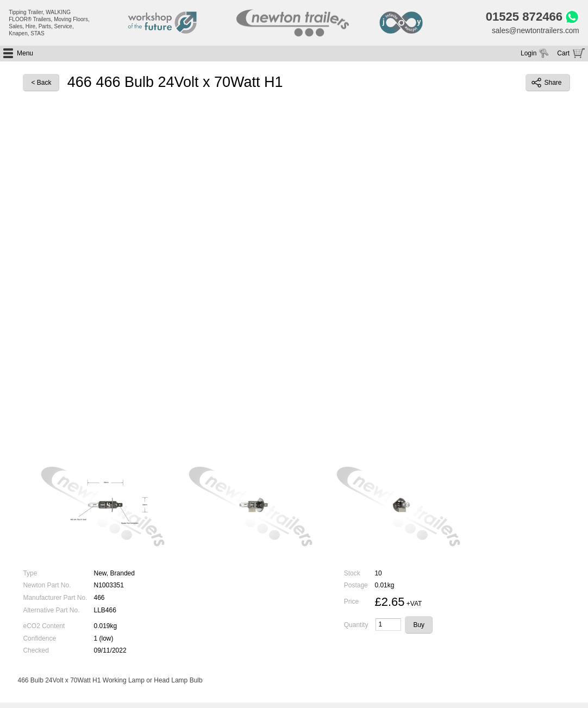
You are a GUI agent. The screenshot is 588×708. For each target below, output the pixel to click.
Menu (25, 54)
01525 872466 (522, 17)
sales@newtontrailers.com (534, 31)
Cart (563, 54)
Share (546, 84)
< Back (41, 83)
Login (528, 54)
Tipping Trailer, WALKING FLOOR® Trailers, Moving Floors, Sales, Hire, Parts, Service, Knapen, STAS (49, 22)
